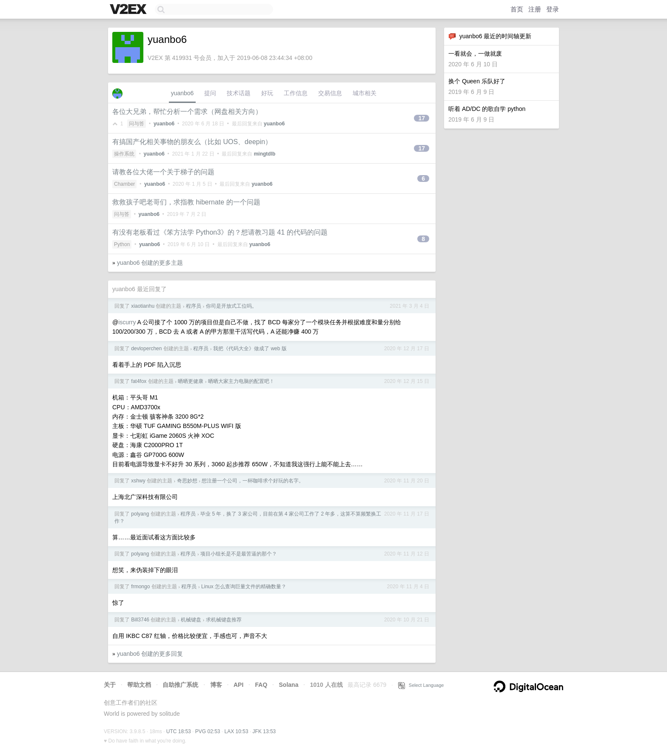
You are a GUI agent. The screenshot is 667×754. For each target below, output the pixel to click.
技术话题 (239, 93)
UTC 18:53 (178, 731)
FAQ (261, 684)
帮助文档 (139, 684)
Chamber (124, 184)
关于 (110, 684)
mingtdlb (265, 154)
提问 (210, 93)
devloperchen (146, 348)
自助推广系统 (180, 684)
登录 (552, 9)
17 (421, 118)
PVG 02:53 (207, 731)
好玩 (267, 93)
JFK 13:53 (264, 731)
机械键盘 (191, 620)
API (238, 684)
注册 (534, 9)
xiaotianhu (142, 306)
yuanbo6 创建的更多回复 (150, 653)
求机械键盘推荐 (224, 620)
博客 (216, 684)
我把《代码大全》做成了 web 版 (250, 348)
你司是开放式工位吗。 (231, 306)
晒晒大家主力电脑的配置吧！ (241, 381)
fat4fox (138, 381)
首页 (516, 9)
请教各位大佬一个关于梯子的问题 (163, 172)
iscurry (127, 322)
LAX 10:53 (236, 731)
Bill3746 (140, 620)
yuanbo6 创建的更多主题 (150, 262)
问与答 (136, 124)
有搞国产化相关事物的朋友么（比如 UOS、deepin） (192, 141)
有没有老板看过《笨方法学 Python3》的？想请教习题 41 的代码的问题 (220, 232)
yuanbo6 (182, 93)
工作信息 (296, 93)
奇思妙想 (187, 481)
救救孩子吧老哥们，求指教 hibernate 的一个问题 (186, 202)
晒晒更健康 (190, 381)
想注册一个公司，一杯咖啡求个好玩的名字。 (253, 481)
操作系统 (124, 154)
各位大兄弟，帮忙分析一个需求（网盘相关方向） (187, 111)
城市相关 (364, 93)
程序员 (193, 306)
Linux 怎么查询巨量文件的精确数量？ (243, 587)
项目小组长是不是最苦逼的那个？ (238, 554)
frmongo (140, 587)
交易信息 (330, 93)
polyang (140, 514)
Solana (289, 684)
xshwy (138, 481)
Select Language (421, 685)
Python (122, 244)
